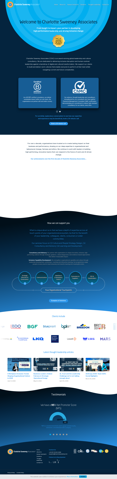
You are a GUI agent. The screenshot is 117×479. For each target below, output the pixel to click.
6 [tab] (66, 434)
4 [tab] (60, 434)
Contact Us (105, 4)
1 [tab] (57, 111)
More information (72, 476)
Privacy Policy (11, 472)
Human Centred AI (73, 4)
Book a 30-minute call (58, 123)
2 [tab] (60, 111)
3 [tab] (57, 434)
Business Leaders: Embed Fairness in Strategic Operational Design (43, 376)
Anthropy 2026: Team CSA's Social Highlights (96, 375)
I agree (82, 476)
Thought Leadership (94, 4)
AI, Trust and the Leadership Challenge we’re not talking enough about (70, 376)
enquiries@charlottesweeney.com (58, 454)
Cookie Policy (20, 472)
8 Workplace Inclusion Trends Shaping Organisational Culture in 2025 (18, 376)
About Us (62, 4)
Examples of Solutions (58, 300)
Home (56, 4)
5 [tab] (63, 434)
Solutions (83, 4)
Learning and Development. (71, 246)
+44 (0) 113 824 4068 (55, 452)
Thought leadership (39, 459)
